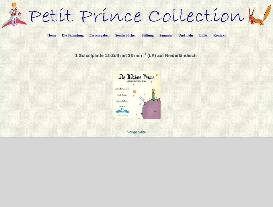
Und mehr (185, 35)
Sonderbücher (125, 35)
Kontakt (219, 35)
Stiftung (147, 35)
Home (51, 35)
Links (203, 35)
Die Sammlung (73, 35)
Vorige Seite (136, 132)
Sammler (166, 35)
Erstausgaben (99, 35)
